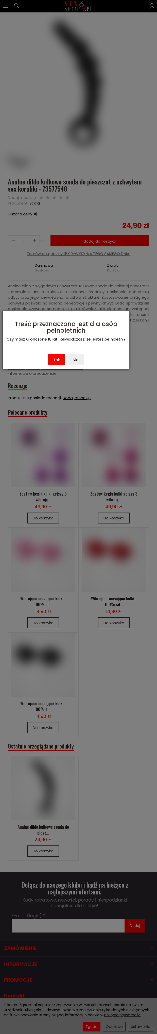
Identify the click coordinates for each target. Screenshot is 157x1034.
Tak (56, 359)
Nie (76, 359)
